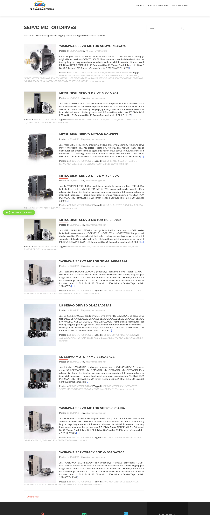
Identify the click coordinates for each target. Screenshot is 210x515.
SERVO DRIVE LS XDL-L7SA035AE (86, 326)
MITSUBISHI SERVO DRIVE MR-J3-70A (86, 88)
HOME (140, 5)
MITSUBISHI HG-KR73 (109, 155)
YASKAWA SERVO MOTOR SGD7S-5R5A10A (89, 389)
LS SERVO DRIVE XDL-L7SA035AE (82, 294)
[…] (121, 62)
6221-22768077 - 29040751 (125, 500)
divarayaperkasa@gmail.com (84, 503)
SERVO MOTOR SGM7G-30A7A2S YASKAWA (75, 70)
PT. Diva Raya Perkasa (93, 45)
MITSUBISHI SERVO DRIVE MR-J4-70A (86, 170)
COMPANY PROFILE (158, 5)
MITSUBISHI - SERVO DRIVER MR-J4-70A (119, 197)
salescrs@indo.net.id (84, 506)
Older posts (31, 477)
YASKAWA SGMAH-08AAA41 (68, 282)
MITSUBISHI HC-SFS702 (78, 238)
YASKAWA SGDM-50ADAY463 (39, 465)
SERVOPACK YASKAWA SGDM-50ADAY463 (112, 462)
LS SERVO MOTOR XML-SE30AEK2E (84, 342)
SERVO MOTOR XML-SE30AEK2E (89, 374)
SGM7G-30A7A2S (33, 73)
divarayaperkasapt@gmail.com (84, 509)
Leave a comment (59, 76)
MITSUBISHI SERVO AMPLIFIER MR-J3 (85, 114)
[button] (19, 212)
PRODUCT (71, 67)
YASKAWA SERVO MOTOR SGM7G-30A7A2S (89, 41)
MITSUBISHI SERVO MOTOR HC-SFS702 (87, 212)
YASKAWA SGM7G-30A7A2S (102, 73)
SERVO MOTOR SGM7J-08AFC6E (107, 418)
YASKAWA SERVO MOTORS (115, 67)
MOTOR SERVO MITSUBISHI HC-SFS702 (111, 238)
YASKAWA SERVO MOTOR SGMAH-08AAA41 (90, 253)
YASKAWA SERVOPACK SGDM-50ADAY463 (88, 433)
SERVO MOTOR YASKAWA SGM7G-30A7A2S (120, 70)
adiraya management (92, 92)
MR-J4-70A (29, 199)
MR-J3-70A (111, 114)
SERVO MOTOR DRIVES (89, 67)
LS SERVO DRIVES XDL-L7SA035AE (115, 323)
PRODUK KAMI (180, 5)
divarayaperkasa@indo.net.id (84, 500)
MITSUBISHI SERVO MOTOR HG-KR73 (85, 129)
